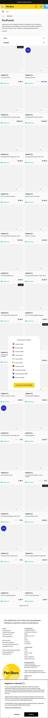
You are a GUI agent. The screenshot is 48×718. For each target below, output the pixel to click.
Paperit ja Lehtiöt (29, 636)
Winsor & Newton (29, 656)
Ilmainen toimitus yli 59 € (24, 2)
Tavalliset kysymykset (8, 632)
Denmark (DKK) (18, 351)
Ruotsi (26, 677)
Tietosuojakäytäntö (8, 652)
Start (3, 16)
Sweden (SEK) (17, 344)
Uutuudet (27, 641)
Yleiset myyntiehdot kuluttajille (11, 650)
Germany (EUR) (18, 366)
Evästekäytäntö (6, 654)
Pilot (25, 649)
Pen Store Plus (6, 640)
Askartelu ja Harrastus (30, 632)
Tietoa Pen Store (7, 634)
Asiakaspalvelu (6, 630)
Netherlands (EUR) (19, 370)
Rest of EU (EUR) (18, 377)
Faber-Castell (28, 653)
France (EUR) (17, 362)
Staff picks (27, 643)
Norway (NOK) (17, 348)
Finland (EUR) (17, 355)
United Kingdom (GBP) (20, 374)
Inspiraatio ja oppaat (8, 642)
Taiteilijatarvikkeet (29, 630)
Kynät (26, 634)
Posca (26, 655)
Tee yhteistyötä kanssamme (10, 644)
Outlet (26, 640)
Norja (25, 679)
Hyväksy (31, 714)
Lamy (25, 651)
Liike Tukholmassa (7, 636)
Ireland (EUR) (17, 359)
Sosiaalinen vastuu (7, 646)
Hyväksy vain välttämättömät (13, 707)
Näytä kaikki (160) (29, 658)
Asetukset (16, 714)
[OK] (24, 11)
